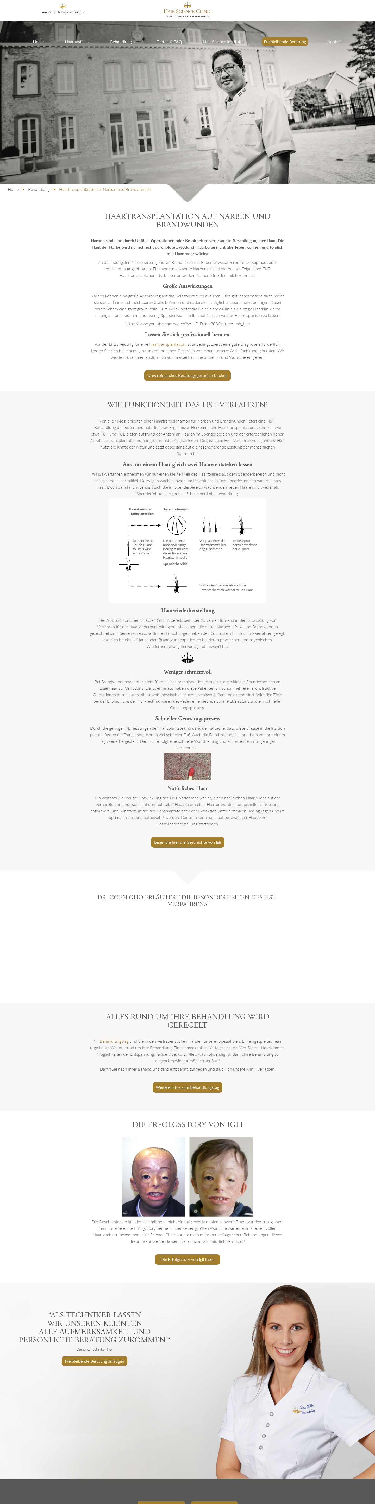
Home (38, 41)
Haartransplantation (167, 344)
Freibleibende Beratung (285, 41)
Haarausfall (77, 41)
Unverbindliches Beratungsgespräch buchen (187, 375)
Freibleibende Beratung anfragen (94, 1361)
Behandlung (122, 41)
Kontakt (335, 41)
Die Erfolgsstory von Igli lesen (188, 1259)
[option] (187, 1381)
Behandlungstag (114, 1041)
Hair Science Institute (222, 41)
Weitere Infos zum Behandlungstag (187, 1087)
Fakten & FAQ (169, 41)
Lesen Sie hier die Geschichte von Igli (187, 842)
